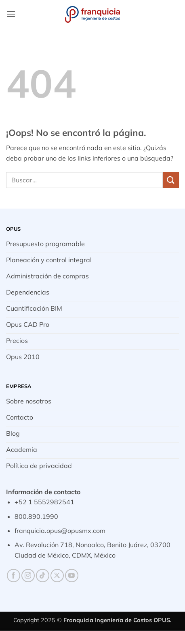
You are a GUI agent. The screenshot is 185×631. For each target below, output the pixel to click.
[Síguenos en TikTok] (42, 575)
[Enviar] (171, 180)
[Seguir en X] (57, 575)
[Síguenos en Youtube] (71, 575)
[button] (11, 14)
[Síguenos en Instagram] (28, 575)
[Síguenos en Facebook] (13, 575)
